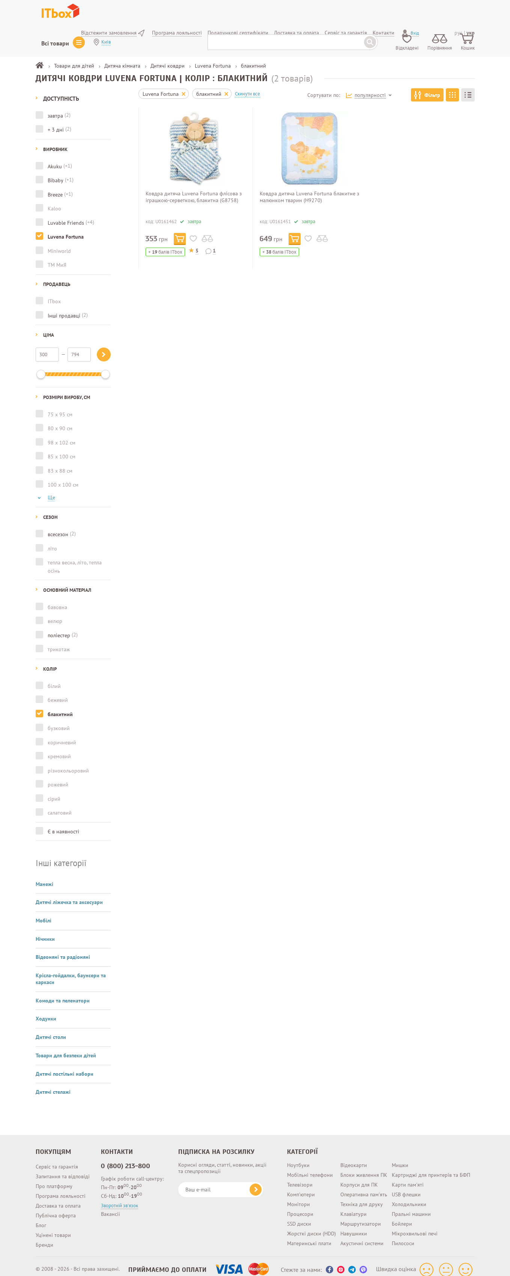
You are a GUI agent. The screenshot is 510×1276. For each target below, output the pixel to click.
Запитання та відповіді (63, 1169)
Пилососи (403, 1236)
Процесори (300, 1207)
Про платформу (54, 1179)
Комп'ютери (301, 1187)
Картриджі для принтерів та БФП (431, 1168)
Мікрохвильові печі (415, 1226)
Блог (41, 1218)
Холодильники (409, 1197)
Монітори (298, 1197)
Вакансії (110, 1207)
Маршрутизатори (360, 1217)
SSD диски (299, 1217)
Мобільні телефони (310, 1168)
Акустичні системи (362, 1236)
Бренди (44, 1238)
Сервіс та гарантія (57, 1160)
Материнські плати (309, 1236)
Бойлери (402, 1217)
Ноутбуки (298, 1158)
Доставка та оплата (58, 1199)
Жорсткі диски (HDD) (311, 1226)
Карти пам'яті (408, 1178)
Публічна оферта (56, 1208)
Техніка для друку (361, 1197)
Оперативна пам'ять (363, 1187)
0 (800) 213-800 (125, 1159)
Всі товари (55, 43)
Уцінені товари (53, 1228)
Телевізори (300, 1178)
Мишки (400, 1158)
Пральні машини (411, 1207)
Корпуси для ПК (359, 1178)
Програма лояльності (61, 1189)
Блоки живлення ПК (363, 1168)
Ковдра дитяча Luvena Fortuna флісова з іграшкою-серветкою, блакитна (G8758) (194, 197)
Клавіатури (353, 1207)
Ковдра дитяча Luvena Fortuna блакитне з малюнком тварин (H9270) (309, 197)
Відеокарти (353, 1158)
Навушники (353, 1226)
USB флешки (406, 1187)
